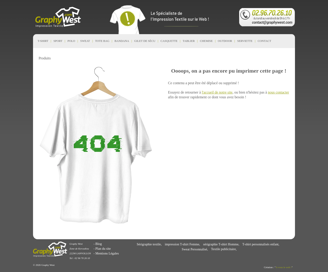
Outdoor (225, 41)
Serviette (244, 41)
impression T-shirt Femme (182, 244)
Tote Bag (102, 41)
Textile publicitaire (223, 249)
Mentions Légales (107, 253)
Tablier (189, 41)
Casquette (169, 41)
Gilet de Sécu (144, 41)
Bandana (122, 41)
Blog (98, 244)
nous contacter (278, 92)
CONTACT (264, 41)
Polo (71, 41)
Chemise (206, 41)
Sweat (85, 41)
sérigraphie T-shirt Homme (220, 244)
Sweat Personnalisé (194, 249)
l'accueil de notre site (217, 92)
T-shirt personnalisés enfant (260, 244)
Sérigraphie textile (149, 244)
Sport (58, 41)
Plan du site (103, 248)
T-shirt (43, 41)
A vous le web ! (284, 267)
